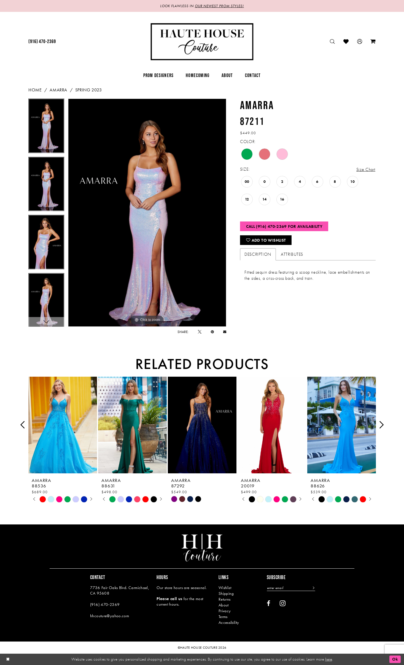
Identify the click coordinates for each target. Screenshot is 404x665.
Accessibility (229, 622)
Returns (225, 599)
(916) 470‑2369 (105, 604)
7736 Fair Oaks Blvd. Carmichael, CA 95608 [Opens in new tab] (119, 590)
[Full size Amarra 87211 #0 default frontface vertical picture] (147, 212)
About (224, 605)
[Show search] (332, 41)
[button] (360, 41)
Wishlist (225, 587)
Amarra (58, 90)
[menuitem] (42, 41)
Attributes (292, 254)
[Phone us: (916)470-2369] (42, 41)
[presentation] (62, 425)
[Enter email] (291, 588)
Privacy (225, 611)
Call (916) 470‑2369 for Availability (284, 226)
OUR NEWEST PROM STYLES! (219, 6)
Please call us (169, 598)
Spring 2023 (88, 90)
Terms (223, 616)
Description (257, 254)
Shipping (226, 593)
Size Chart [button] (365, 169)
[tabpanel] (46, 128)
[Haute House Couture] (202, 41)
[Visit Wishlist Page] (346, 41)
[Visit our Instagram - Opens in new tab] (283, 603)
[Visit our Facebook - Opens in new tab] (268, 603)
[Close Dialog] (8, 659)
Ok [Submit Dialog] (395, 659)
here (328, 659)
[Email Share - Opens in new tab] (224, 331)
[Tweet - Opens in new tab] (199, 332)
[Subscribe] (313, 588)
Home (35, 90)
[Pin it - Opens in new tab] (212, 332)
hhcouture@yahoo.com (109, 616)
